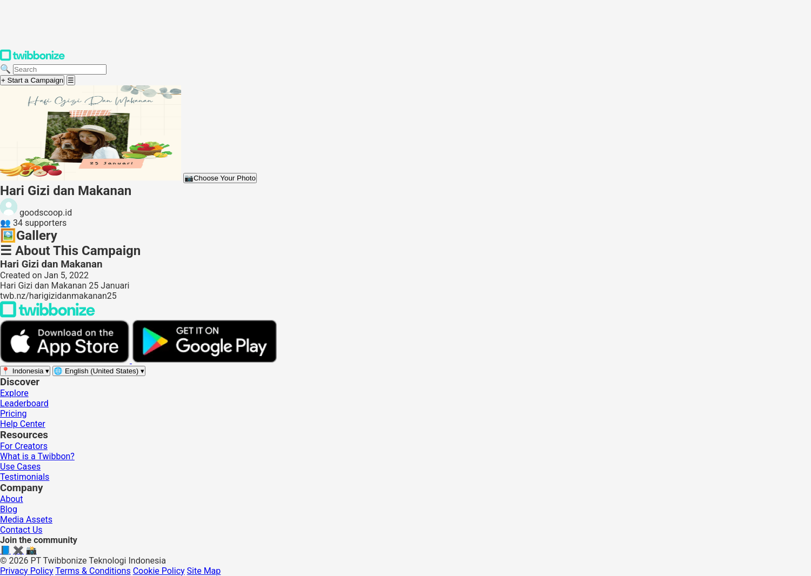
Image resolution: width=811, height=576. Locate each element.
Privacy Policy (27, 571)
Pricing (13, 413)
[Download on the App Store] (66, 360)
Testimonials (24, 477)
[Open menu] (71, 80)
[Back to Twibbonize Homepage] (47, 315)
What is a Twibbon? (37, 456)
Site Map (204, 571)
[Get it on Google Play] (204, 360)
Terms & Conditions (93, 571)
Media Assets (26, 519)
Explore (14, 393)
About (11, 499)
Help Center (22, 424)
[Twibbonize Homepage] (32, 58)
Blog (8, 509)
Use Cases (20, 466)
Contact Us (21, 530)
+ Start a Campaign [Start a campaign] (32, 80)
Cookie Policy (159, 571)
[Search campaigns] (60, 69)
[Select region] (25, 371)
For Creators (24, 446)
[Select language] (98, 371)
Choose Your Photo (220, 178)
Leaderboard (24, 403)
